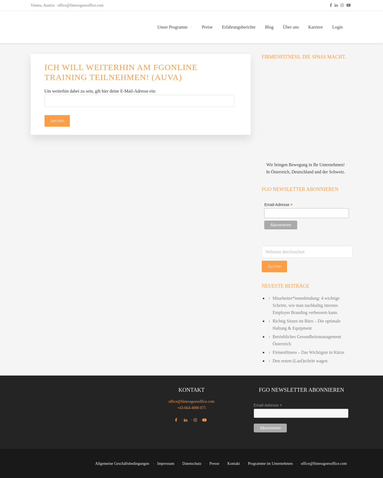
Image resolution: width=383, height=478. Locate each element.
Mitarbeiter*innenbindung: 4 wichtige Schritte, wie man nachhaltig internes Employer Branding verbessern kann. (306, 305)
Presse (214, 464)
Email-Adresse (278, 204)
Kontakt (233, 464)
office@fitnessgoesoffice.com (80, 5)
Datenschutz (191, 464)
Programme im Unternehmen (270, 464)
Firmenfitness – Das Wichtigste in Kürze (309, 352)
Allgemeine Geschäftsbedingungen (122, 464)
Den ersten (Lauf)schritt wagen (300, 360)
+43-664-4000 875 (191, 408)
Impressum (165, 464)
